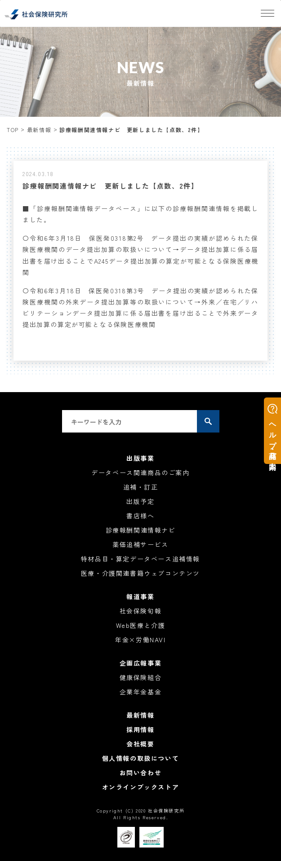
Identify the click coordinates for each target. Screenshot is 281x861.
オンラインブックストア (140, 786)
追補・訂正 (140, 486)
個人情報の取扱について (140, 758)
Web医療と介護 (140, 625)
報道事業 (140, 596)
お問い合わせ (141, 772)
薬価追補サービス (140, 544)
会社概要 (140, 743)
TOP (13, 129)
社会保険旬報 (141, 610)
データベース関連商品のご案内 (140, 472)
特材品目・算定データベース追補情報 (140, 558)
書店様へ (140, 515)
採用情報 (140, 729)
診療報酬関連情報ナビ (141, 529)
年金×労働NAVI (140, 639)
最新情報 (39, 129)
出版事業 (140, 458)
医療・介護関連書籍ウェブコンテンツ (140, 573)
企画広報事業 (141, 662)
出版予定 (140, 501)
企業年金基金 (141, 691)
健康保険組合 (141, 677)
